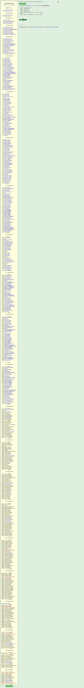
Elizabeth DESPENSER (9, 644)
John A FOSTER (7, 48)
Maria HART (6, 51)
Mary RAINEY (6, 154)
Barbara (5, 318)
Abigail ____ (6, 280)
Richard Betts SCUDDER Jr (9, 219)
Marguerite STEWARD (8, 30)
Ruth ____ (6, 97)
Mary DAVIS (6, 194)
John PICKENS (7, 127)
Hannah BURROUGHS (8, 301)
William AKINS (6, 95)
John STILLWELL (7, 320)
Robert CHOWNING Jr (8, 310)
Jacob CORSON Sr (7, 237)
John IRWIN (6, 113)
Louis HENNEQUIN (7, 42)
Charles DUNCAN (7, 179)
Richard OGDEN (7, 378)
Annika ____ (6, 356)
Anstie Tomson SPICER (8, 402)
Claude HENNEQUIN (8, 102)
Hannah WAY (6, 350)
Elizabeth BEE (7, 376)
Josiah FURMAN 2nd (8, 259)
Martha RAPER (7, 140)
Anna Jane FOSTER (8, 63)
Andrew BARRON (7, 307)
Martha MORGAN (7, 142)
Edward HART (7, 125)
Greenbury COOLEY (8, 38)
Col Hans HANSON (8, 304)
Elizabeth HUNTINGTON (9, 379)
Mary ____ (6, 291)
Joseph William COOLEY (8, 27)
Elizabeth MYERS (7, 131)
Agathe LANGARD (7, 109)
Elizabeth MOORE (7, 337)
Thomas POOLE (7, 360)
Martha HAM (6, 190)
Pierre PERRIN (7, 411)
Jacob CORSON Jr (7, 198)
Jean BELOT (6, 104)
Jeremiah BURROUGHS (9, 349)
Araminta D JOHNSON (8, 28)
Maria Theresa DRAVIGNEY (9, 43)
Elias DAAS (6, 319)
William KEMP (7, 148)
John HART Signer (7, 169)
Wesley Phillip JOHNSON (9, 40)
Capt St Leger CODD (8, 265)
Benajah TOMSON (7, 200)
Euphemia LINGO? (7, 176)
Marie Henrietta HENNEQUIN (9, 21)
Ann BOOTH (6, 162)
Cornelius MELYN (7, 333)
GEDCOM (13, 4)
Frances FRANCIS (7, 250)
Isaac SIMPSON (7, 76)
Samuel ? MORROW (8, 158)
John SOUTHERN (7, 132)
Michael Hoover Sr (7, 181)
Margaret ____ (7, 328)
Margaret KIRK (7, 180)
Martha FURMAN (7, 218)
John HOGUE (6, 46)
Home (20, 1)
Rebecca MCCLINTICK (8, 96)
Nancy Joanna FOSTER (8, 32)
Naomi (5, 238)
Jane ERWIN (6, 124)
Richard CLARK (7, 289)
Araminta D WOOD (7, 65)
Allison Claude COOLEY (8, 15)
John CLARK (6, 247)
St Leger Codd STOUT (8, 171)
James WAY (6, 396)
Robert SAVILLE (7, 121)
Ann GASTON (6, 208)
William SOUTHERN (8, 177)
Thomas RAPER (7, 189)
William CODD (7, 397)
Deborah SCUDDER (8, 170)
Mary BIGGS (6, 388)
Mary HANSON (7, 266)
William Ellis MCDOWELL (9, 33)
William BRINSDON (8, 327)
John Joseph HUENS (8, 112)
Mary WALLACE (7, 144)
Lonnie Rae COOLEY (8, 11)
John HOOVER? (7, 134)
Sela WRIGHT (6, 94)
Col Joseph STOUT (7, 243)
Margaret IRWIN (7, 75)
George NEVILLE (8, 484)
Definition (5, 4)
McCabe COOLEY (7, 20)
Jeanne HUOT (6, 106)
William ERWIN (7, 165)
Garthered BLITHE (7, 393)
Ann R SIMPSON (7, 47)
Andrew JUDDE (8, 494)
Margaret (6, 174)
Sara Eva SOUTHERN (8, 53)
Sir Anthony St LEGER (9, 482)
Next (41, 5)
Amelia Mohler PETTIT (8, 39)
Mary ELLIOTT (7, 114)
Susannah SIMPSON (8, 172)
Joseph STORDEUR (8, 70)
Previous (37, 5)
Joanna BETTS (7, 299)
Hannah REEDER (7, 262)
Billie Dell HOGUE (7, 16)
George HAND (7, 278)
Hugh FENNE (7, 551)
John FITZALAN (8, 661)
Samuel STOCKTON (8, 203)
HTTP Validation (55, 27)
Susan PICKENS (7, 85)
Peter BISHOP (7, 130)
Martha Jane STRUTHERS (9, 49)
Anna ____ (6, 332)
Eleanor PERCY (8, 520)
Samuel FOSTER (7, 78)
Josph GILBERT (7, 108)
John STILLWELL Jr (8, 277)
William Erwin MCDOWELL (9, 50)
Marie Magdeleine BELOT (9, 67)
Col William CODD (7, 351)
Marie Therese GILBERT (8, 69)
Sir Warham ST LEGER (8, 399)
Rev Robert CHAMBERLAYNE (10, 389)
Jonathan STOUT (7, 283)
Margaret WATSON (7, 160)
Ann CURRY (6, 168)
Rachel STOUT (7, 204)
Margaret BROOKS (7, 226)
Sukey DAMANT (7, 149)
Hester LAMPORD (7, 398)
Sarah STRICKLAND (8, 260)
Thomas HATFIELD (8, 331)
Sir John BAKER (8, 489)
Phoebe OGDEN (7, 246)
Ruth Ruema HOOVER (8, 89)
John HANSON (7, 403)
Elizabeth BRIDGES (8, 339)
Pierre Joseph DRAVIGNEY (9, 68)
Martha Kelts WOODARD (9, 305)
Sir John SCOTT (8, 521)
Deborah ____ (7, 122)
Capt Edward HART (8, 217)
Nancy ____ (6, 79)
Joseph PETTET (7, 60)
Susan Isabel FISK (7, 41)
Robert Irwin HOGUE (8, 31)
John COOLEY (7, 93)
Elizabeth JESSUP (7, 293)
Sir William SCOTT (8, 552)
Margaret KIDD (7, 223)
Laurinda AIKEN (7, 59)
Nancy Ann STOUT (7, 126)
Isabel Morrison (7, 196)
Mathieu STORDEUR (8, 110)
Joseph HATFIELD (7, 205)
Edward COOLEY (7, 139)
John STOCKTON (7, 373)
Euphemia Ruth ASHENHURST (10, 34)
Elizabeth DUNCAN (8, 133)
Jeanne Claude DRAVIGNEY (9, 107)
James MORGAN (7, 193)
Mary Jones (6, 182)
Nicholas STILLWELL (8, 239)
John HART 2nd (7, 257)
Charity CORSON (7, 101)
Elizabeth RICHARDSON (8, 77)
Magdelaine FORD (7, 178)
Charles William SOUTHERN (9, 88)
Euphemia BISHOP (7, 87)
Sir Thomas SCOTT (8, 457)
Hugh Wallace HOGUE (8, 22)
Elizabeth (6, 370)
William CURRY (7, 253)
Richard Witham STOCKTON (9, 156)
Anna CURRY (6, 83)
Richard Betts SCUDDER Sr (9, 261)
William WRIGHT (7, 141)
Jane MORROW (7, 118)
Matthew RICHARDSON (8, 115)
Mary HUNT (6, 258)
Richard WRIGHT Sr (8, 191)
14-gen (9, 4)
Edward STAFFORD (9, 519)
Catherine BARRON (8, 268)
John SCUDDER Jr (8, 298)
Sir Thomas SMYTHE (9, 461)
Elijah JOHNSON (7, 62)
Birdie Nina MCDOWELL (8, 23)
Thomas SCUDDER (8, 383)
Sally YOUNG (6, 254)
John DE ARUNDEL (9, 643)
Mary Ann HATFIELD (8, 157)
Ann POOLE (6, 311)
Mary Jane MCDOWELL (8, 146)
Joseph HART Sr (7, 84)
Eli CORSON (6, 150)
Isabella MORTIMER (9, 662)
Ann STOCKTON (7, 116)
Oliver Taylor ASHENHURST (9, 52)
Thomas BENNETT (8, 401)
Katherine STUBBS (8, 323)
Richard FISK (6, 147)
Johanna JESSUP (7, 395)
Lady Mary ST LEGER (8, 352)
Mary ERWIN (6, 166)
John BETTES (7, 387)
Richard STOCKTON (8, 241)
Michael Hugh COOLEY (8, 9)
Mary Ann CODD (7, 221)
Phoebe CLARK (7, 206)
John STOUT (6, 375)
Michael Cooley (35, 27)
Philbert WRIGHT (7, 230)
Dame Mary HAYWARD (8, 400)
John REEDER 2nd (8, 300)
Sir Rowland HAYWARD (9, 431)
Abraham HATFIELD (8, 245)
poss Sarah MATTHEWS (9, 188)
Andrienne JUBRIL (8, 412)
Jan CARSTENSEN (8, 275)
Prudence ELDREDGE (8, 202)
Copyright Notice (49, 27)
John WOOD (6, 100)
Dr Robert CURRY (7, 167)
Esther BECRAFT (7, 231)
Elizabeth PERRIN (7, 321)
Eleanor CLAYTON (8, 374)
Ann (5, 192)
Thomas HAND (7, 322)
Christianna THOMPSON (9, 151)
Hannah (5, 368)
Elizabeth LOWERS (8, 384)
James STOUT (7, 220)
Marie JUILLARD (7, 103)
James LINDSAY (7, 159)
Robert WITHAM (7, 281)
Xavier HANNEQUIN (8, 66)
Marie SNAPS (6, 111)
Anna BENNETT (7, 303)
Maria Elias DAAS (7, 276)
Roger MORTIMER (8, 681)
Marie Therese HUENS (8, 71)
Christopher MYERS (8, 175)
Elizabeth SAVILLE (7, 81)
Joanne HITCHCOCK (8, 359)
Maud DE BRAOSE (8, 682)
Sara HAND (6, 240)
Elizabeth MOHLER (7, 61)
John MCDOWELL (7, 82)
